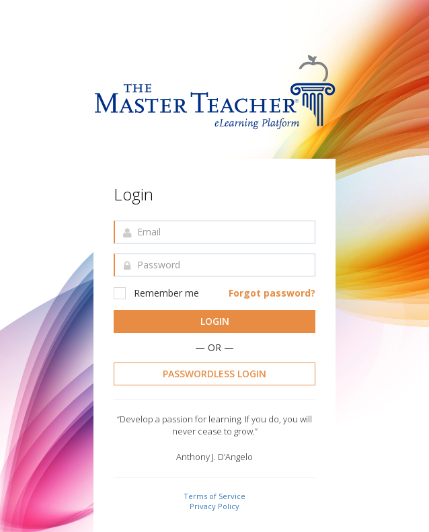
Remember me (156, 293)
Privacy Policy (214, 506)
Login (214, 321)
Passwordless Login (214, 373)
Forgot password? (272, 293)
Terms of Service (214, 496)
